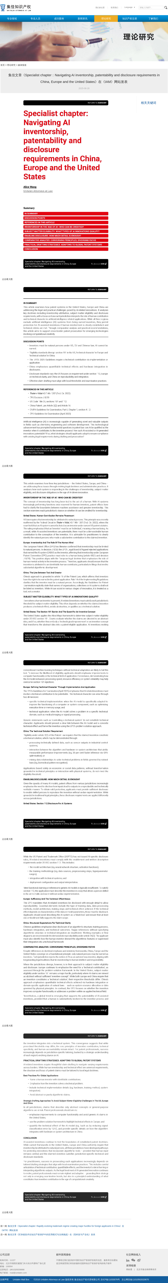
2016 (37, 1279)
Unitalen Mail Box (21, 1279)
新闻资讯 (82, 18)
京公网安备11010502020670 (135, 1279)
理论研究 (106, 18)
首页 (2, 65)
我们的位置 (100, 8)
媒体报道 (22, 65)
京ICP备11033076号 (110, 1279)
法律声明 (4, 1279)
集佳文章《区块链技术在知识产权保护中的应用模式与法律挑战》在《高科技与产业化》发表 (51, 1234)
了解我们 (153, 18)
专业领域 (12, 18)
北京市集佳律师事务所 (146, 1269)
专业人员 (35, 18)
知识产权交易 (129, 18)
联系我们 (114, 8)
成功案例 (59, 18)
